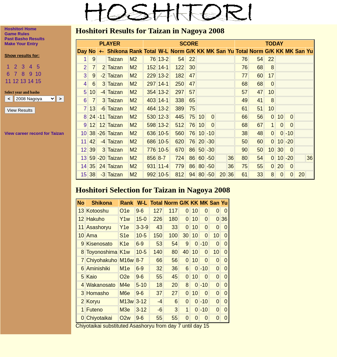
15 (38, 81)
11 (8, 81)
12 (16, 81)
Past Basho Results (24, 38)
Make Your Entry (21, 43)
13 (23, 81)
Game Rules (17, 33)
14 (31, 81)
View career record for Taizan (34, 133)
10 (38, 74)
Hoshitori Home (21, 28)
